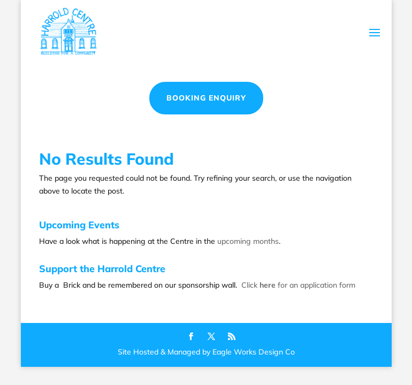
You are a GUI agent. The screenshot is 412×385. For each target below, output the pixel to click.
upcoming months (248, 241)
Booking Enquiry (206, 98)
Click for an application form (298, 285)
